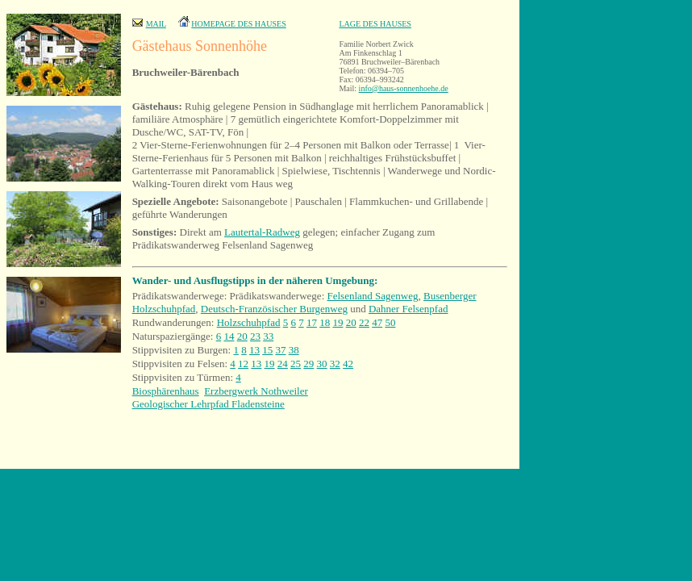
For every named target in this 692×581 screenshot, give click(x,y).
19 (337, 322)
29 (308, 363)
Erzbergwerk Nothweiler (256, 391)
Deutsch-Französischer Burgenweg (274, 309)
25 (295, 363)
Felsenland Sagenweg (373, 296)
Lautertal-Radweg (262, 232)
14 (228, 336)
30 (322, 363)
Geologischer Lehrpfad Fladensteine (208, 404)
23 (255, 336)
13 (254, 350)
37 (280, 350)
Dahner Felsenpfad (408, 309)
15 (267, 350)
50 (390, 322)
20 (351, 322)
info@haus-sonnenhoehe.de (403, 88)
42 (348, 363)
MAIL (156, 23)
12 (243, 363)
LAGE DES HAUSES (375, 23)
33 (268, 336)
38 (294, 350)
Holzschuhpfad (249, 322)
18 (324, 322)
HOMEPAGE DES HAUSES (238, 23)
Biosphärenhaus (165, 391)
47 (377, 322)
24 (282, 363)
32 (335, 363)
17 (311, 322)
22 (364, 322)
